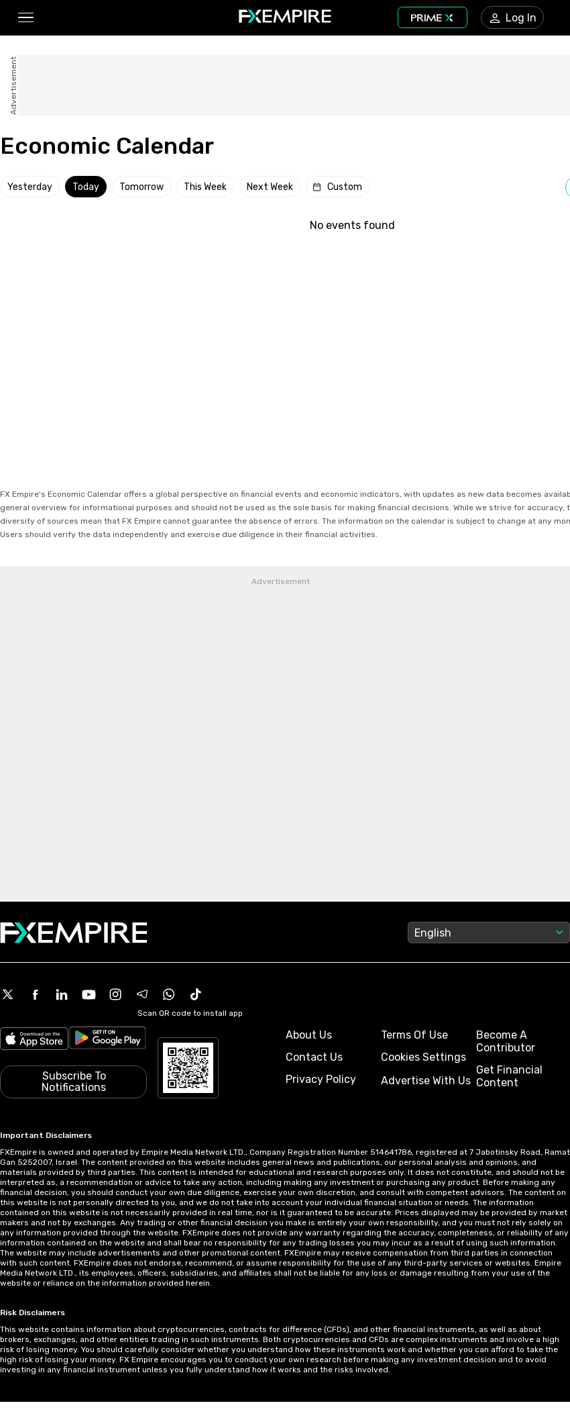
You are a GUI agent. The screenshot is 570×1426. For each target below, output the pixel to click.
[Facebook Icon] (35, 994)
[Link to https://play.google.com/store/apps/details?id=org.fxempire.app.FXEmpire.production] (107, 1040)
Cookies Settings (423, 1057)
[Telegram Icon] (142, 994)
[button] (25, 17)
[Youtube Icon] (88, 994)
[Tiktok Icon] (196, 994)
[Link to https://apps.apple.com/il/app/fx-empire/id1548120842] (34, 1040)
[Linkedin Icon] (62, 994)
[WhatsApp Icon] (169, 994)
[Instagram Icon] (115, 994)
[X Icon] (8, 994)
